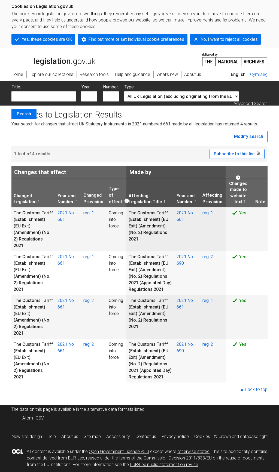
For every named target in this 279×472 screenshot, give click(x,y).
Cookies (202, 436)
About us (69, 436)
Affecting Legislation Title (145, 198)
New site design (27, 436)
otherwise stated (193, 451)
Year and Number (66, 198)
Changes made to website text (237, 192)
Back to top (256, 389)
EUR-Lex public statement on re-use (164, 464)
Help (51, 436)
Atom (27, 418)
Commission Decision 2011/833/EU (178, 458)
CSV (40, 418)
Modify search (248, 136)
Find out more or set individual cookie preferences (136, 39)
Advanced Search (250, 103)
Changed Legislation (25, 198)
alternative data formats (110, 409)
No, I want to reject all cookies (229, 39)
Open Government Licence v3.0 (119, 451)
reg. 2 (207, 256)
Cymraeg (259, 74)
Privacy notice (175, 436)
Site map (92, 436)
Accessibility (118, 436)
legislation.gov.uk (53, 59)
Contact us (145, 436)
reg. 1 (88, 212)
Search (24, 113)
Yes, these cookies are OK (47, 39)
